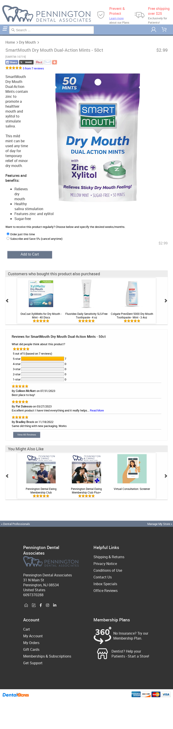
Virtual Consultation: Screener (132, 489)
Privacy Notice (105, 563)
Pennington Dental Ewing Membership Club (41, 490)
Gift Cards (31, 649)
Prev (7, 300)
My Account (33, 635)
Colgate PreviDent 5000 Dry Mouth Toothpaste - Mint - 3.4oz (132, 315)
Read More (97, 410)
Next (166, 300)
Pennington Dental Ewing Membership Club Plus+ (86, 490)
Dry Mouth (27, 42)
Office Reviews (105, 590)
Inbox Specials (105, 583)
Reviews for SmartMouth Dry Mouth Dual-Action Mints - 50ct (59, 336)
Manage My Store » (160, 524)
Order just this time (21, 234)
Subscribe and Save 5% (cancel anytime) (34, 239)
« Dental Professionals (15, 524)
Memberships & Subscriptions (47, 656)
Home (10, 42)
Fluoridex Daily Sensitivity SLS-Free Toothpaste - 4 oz (86, 315)
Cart (26, 629)
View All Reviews (26, 434)
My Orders (31, 642)
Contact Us (102, 577)
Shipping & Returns (108, 556)
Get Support (33, 662)
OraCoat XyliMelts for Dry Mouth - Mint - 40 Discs (40, 315)
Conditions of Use (107, 570)
